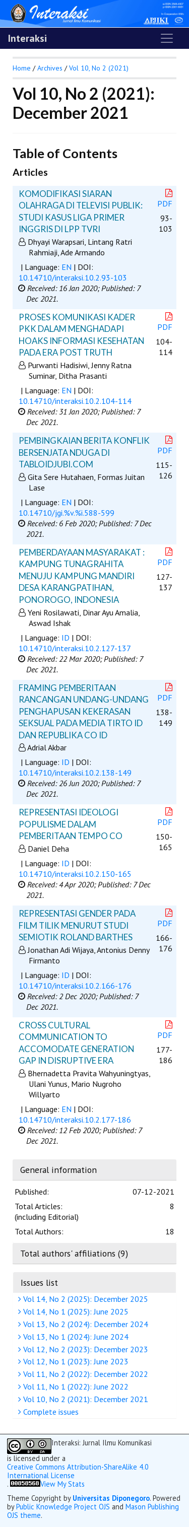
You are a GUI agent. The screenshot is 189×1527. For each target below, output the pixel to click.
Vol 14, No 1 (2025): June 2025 (75, 1311)
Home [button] (22, 68)
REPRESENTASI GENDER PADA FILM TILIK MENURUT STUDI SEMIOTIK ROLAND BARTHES (77, 925)
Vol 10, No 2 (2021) (99, 68)
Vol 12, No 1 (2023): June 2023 (75, 1361)
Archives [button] (49, 68)
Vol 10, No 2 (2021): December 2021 (84, 1399)
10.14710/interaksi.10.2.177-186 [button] (75, 1120)
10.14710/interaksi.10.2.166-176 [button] (75, 986)
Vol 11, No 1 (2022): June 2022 (75, 1386)
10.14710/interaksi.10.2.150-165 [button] (75, 874)
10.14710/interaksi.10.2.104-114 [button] (75, 401)
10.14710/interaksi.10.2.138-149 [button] (75, 773)
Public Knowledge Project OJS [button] (63, 1506)
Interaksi (27, 38)
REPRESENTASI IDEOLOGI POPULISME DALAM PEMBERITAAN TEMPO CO (70, 824)
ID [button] (65, 638)
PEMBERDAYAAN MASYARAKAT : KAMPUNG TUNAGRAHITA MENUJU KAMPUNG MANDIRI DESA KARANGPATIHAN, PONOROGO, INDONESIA (82, 576)
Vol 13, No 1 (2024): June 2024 (75, 1337)
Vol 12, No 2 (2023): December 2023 (84, 1349)
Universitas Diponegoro (111, 1498)
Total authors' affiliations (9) (74, 1253)
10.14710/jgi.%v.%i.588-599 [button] (66, 513)
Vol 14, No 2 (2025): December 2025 (84, 1299)
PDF (165, 199)
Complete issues (50, 1412)
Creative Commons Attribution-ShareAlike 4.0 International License (78, 1471)
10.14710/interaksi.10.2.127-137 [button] (75, 648)
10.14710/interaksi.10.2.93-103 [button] (73, 277)
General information (58, 1169)
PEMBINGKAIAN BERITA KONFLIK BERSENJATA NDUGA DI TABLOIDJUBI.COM (84, 452)
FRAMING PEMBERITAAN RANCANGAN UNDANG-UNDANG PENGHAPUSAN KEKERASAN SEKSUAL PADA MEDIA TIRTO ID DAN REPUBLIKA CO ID (84, 711)
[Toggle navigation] (167, 38)
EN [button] (66, 267)
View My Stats (62, 1484)
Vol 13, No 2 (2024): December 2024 (84, 1324)
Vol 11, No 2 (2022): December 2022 (84, 1374)
